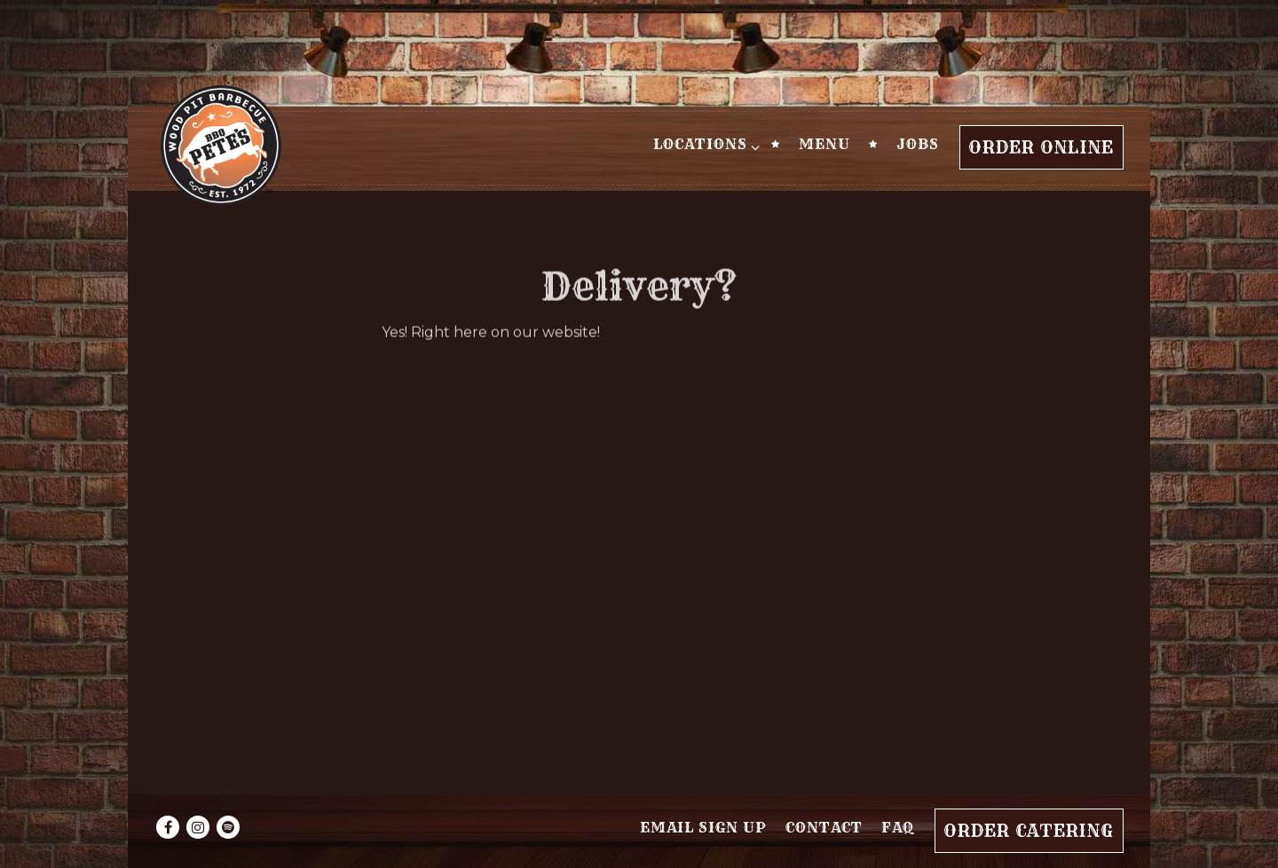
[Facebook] (167, 827)
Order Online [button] (1041, 147)
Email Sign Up (703, 827)
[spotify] (228, 827)
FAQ (897, 827)
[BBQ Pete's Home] (221, 144)
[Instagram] (197, 827)
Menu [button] (824, 144)
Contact (824, 827)
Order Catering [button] (1028, 830)
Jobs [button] (917, 144)
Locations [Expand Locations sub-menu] (703, 143)
